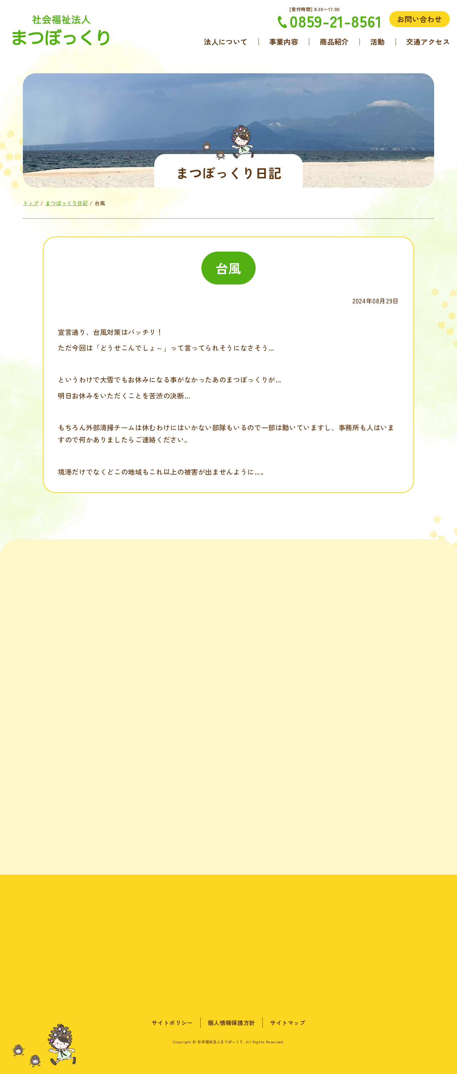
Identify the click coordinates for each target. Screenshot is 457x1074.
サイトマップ (288, 1022)
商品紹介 (334, 42)
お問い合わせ (419, 19)
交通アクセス (428, 42)
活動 (377, 42)
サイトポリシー (172, 1022)
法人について (225, 42)
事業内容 (283, 42)
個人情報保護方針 (231, 1022)
